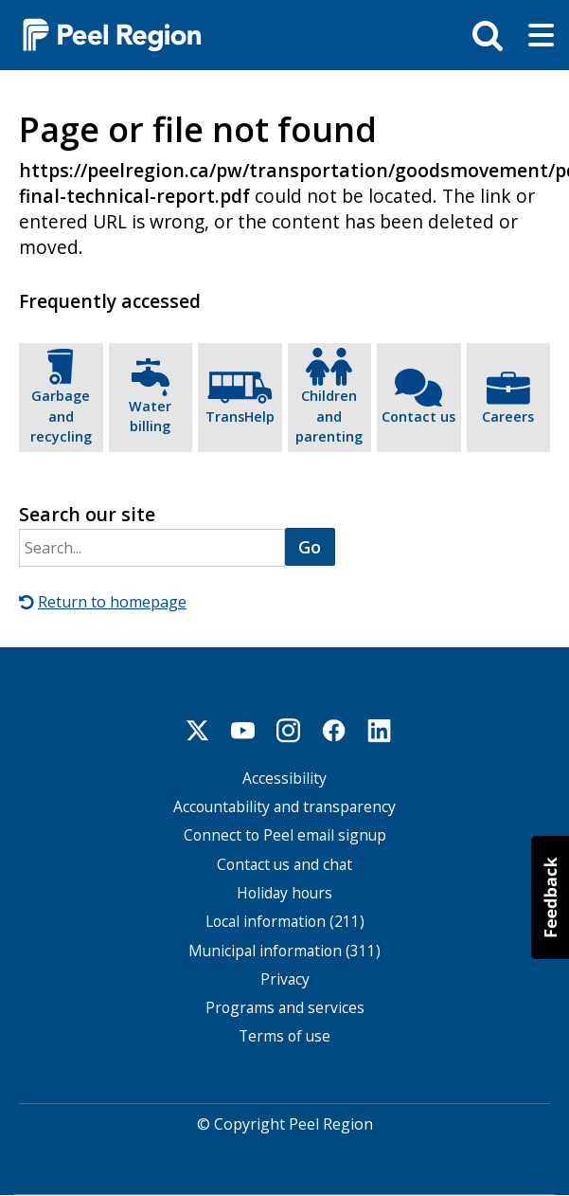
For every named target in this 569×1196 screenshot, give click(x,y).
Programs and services (285, 1008)
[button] (550, 897)
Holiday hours (284, 893)
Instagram (289, 731)
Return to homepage (112, 601)
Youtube (243, 731)
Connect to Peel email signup (285, 835)
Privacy (285, 979)
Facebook (334, 731)
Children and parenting (329, 416)
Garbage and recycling (61, 416)
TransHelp (240, 417)
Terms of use (284, 1036)
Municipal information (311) (284, 951)
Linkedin (380, 731)
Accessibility (284, 778)
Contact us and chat (284, 865)
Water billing (150, 416)
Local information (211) (285, 922)
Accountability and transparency (284, 807)
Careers (508, 417)
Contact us (418, 417)
